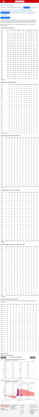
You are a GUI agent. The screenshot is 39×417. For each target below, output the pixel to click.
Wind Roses (22, 12)
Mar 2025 (32, 357)
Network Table (23, 10)
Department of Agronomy (4, 409)
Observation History (15, 12)
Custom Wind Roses (31, 12)
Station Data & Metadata (5, 5)
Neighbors (30, 10)
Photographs (16, 10)
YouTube (22, 412)
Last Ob (9, 10)
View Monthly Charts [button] (5, 17)
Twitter (21, 408)
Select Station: (3, 7)
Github (21, 410)
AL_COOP (12, 5)
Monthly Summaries (5, 12)
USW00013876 (19, 22)
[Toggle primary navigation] (35, 1)
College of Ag (3, 408)
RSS (21, 414)
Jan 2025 (3, 357)
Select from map (34, 7)
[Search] (20, 1)
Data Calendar (4, 15)
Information (3, 10)
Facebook (22, 405)
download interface (12, 21)
